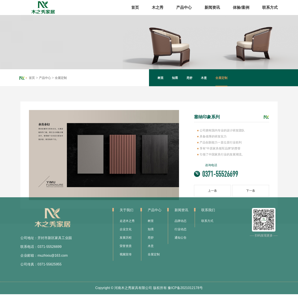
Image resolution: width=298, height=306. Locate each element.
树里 (165, 78)
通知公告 (181, 217)
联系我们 (208, 189)
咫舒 (194, 78)
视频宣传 (126, 233)
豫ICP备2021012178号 (185, 267)
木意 (208, 78)
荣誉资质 (126, 225)
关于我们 (126, 189)
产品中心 (184, 7)
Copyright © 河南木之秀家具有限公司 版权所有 (131, 267)
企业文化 (126, 208)
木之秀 (157, 7)
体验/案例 (241, 7)
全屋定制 (57, 78)
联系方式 (270, 7)
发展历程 (126, 217)
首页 (135, 7)
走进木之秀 (127, 200)
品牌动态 (181, 200)
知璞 (179, 78)
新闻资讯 (212, 7)
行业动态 (181, 208)
